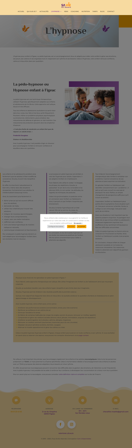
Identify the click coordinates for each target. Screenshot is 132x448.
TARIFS (95, 11)
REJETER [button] (71, 226)
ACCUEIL (21, 11)
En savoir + (78, 223)
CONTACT (110, 11)
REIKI (66, 11)
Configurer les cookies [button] (55, 226)
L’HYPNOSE (55, 11)
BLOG (102, 11)
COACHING (75, 11)
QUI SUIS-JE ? (32, 11)
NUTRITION (86, 11)
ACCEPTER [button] (81, 226)
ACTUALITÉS (43, 11)
